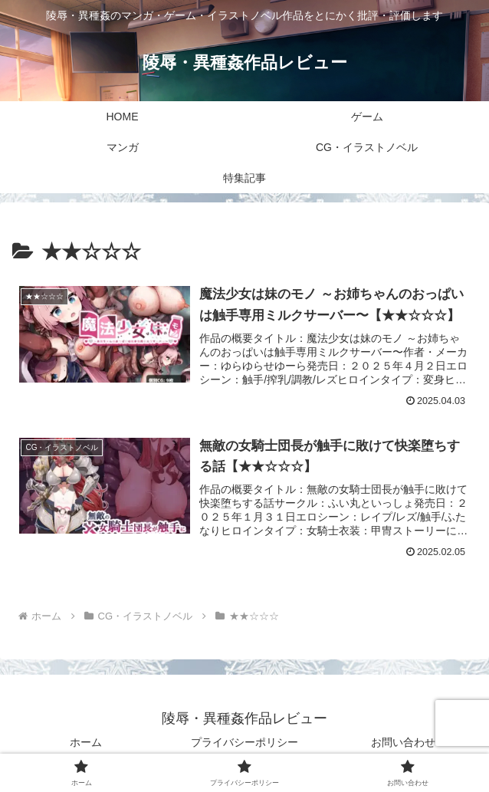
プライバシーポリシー (244, 742)
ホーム (86, 742)
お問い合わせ (403, 742)
